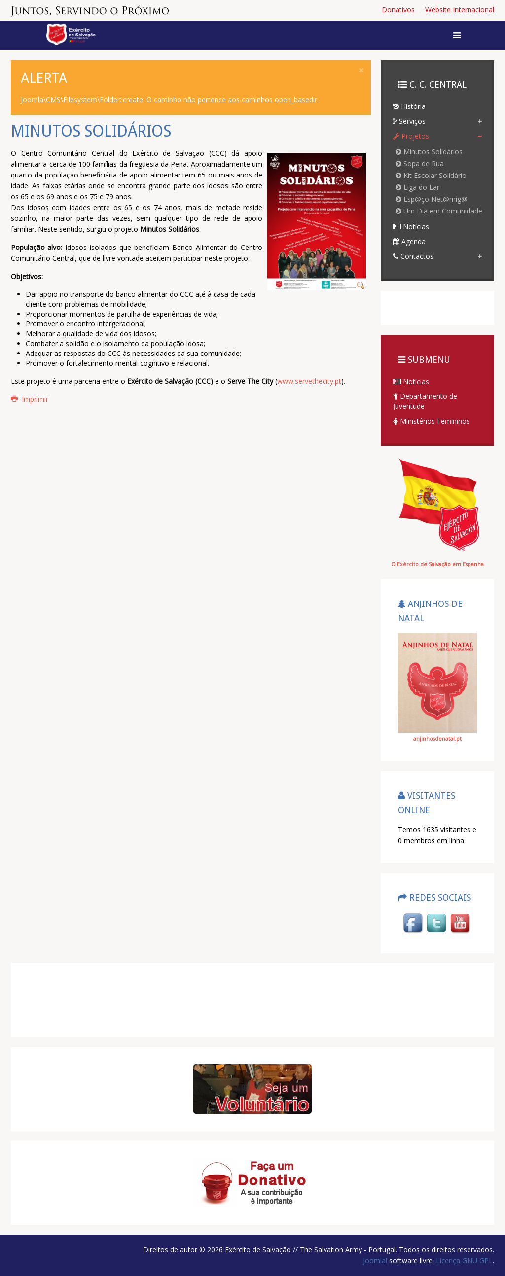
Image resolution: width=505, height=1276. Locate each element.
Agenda (409, 241)
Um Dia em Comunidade (439, 210)
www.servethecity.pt (309, 381)
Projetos (411, 136)
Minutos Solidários (429, 151)
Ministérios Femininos (431, 420)
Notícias (411, 226)
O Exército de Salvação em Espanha (437, 564)
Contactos (413, 256)
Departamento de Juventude (425, 401)
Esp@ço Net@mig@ (432, 199)
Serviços (409, 121)
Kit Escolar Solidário (431, 175)
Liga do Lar (417, 187)
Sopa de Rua (420, 163)
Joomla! (375, 1260)
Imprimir (29, 399)
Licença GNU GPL (463, 1260)
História (409, 106)
